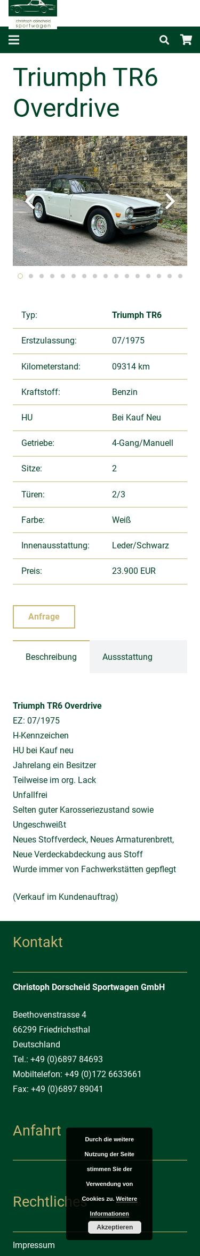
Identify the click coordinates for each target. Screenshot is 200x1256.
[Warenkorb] (186, 40)
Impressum (34, 1245)
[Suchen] (164, 40)
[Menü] (14, 40)
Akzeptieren (115, 1227)
